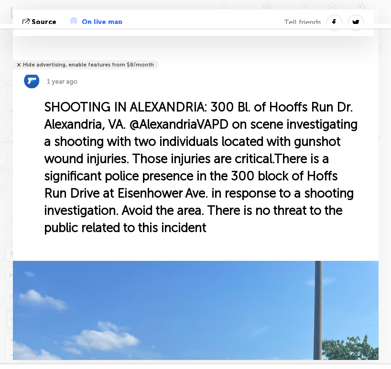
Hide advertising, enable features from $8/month (88, 65)
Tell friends (302, 22)
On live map (96, 22)
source (40, 22)
